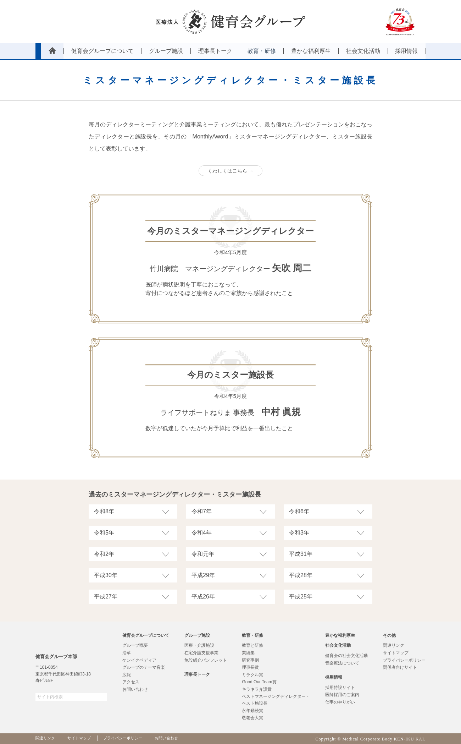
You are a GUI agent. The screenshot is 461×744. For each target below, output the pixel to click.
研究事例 (250, 660)
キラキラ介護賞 (257, 689)
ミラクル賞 (252, 674)
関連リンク (393, 645)
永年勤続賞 (252, 710)
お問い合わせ (135, 689)
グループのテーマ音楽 (143, 667)
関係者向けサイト (400, 667)
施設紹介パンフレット (205, 660)
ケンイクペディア (139, 660)
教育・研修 (252, 635)
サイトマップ (396, 652)
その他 (389, 635)
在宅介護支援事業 (201, 652)
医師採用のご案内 (342, 694)
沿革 (126, 652)
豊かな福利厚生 (340, 635)
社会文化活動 (338, 645)
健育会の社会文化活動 (346, 655)
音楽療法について (342, 663)
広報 (126, 674)
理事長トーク (197, 674)
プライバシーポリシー (404, 660)
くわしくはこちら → (230, 171)
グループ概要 (135, 645)
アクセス (130, 681)
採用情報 (333, 677)
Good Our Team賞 (259, 681)
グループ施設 (197, 635)
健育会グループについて (145, 635)
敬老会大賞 (252, 717)
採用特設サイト (340, 687)
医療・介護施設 (199, 645)
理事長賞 (250, 667)
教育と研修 (252, 645)
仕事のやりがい (340, 702)
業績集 (248, 652)
